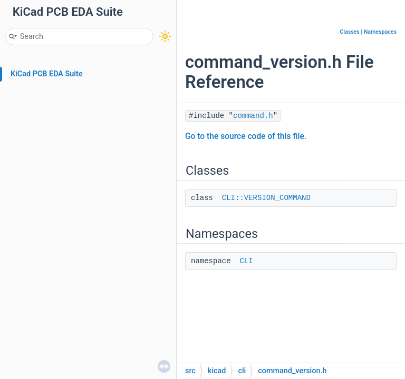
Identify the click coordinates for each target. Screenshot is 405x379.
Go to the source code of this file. (245, 136)
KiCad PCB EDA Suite (47, 73)
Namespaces (380, 31)
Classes (350, 31)
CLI (246, 261)
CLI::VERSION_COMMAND (266, 198)
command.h (253, 116)
